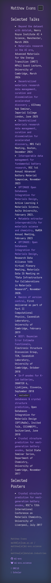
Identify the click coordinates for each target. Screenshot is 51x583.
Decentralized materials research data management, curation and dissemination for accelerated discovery (27, 93)
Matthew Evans (23, 8)
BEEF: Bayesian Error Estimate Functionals (26, 340)
